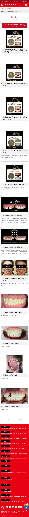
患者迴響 (15, 1)
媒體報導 (25, 1)
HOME (2, 8)
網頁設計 (3, 515)
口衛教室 (6, 1)
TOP (27, 511)
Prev (9, 419)
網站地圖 (13, 515)
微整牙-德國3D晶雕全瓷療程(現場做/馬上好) (14, 25)
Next (20, 419)
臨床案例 (9, 8)
